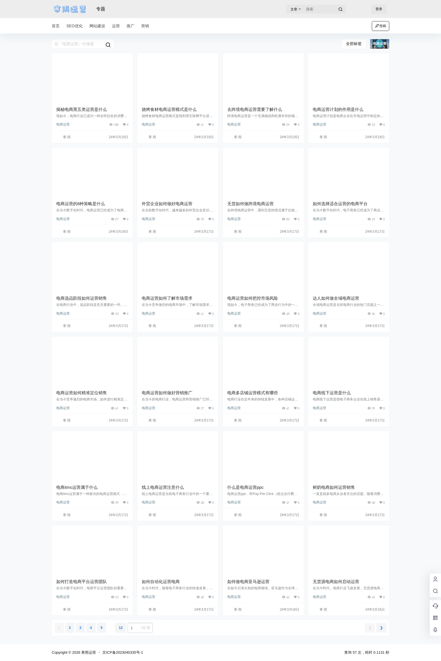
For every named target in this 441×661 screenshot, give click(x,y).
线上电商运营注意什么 (163, 487)
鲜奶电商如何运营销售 (334, 487)
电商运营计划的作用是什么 (338, 109)
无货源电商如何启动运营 (336, 581)
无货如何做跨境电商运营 (250, 203)
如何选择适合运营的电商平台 (340, 203)
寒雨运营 (88, 652)
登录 (378, 9)
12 (120, 628)
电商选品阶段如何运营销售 (81, 298)
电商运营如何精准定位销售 (81, 392)
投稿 (380, 26)
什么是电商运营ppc (245, 487)
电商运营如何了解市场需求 (167, 298)
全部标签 (354, 43)
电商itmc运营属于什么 (77, 487)
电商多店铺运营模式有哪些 (252, 392)
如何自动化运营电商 (161, 581)
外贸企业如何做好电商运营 (167, 203)
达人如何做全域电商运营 (336, 298)
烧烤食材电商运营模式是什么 (169, 109)
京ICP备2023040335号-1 (122, 652)
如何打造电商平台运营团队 (81, 581)
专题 (100, 8)
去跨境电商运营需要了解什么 (254, 109)
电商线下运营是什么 (332, 392)
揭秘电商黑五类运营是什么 (81, 109)
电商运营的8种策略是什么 (80, 203)
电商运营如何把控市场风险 (252, 298)
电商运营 (63, 124)
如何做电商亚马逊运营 (248, 581)
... (110, 628)
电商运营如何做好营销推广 (167, 392)
